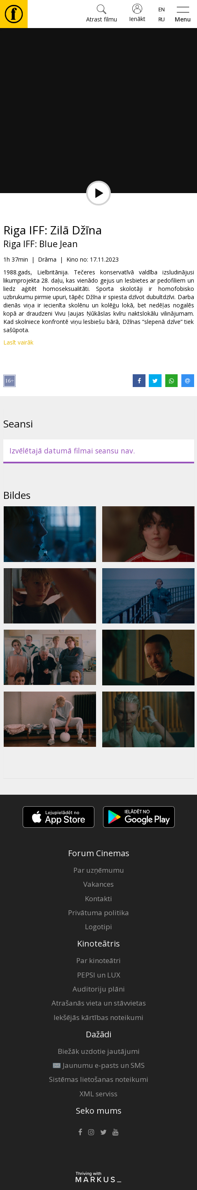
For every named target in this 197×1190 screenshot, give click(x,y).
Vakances (98, 884)
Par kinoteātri (98, 960)
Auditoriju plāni (99, 989)
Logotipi (98, 926)
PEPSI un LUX (98, 975)
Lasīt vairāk (18, 342)
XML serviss (98, 1093)
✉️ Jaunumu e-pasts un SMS (98, 1065)
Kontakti (98, 898)
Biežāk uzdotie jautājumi (99, 1051)
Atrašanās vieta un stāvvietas (99, 1003)
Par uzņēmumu (98, 870)
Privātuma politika (98, 912)
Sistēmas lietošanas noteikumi (98, 1079)
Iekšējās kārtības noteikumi (98, 1017)
